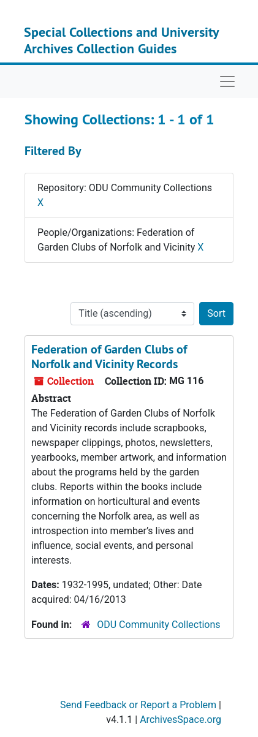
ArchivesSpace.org (180, 719)
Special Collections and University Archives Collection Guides (121, 39)
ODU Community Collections (158, 624)
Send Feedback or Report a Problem (138, 705)
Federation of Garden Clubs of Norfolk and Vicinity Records (109, 356)
